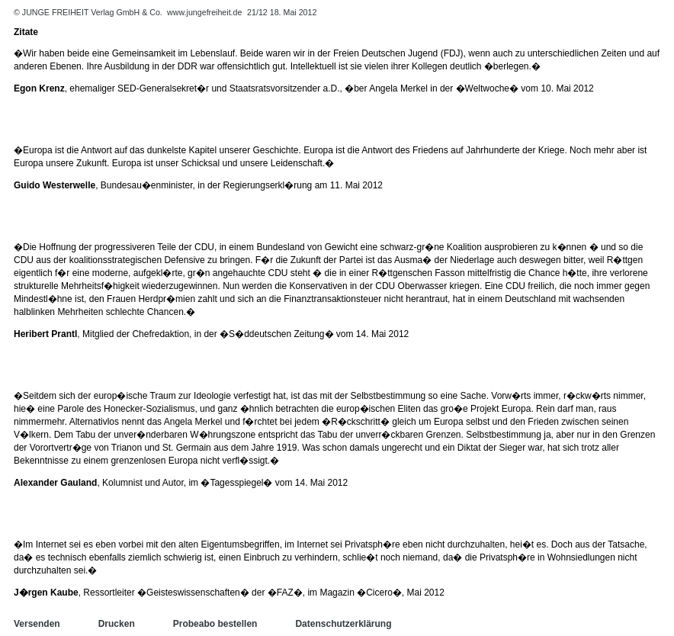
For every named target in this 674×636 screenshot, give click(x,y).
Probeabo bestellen (215, 623)
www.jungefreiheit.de (204, 12)
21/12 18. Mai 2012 (281, 12)
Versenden (37, 623)
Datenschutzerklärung (343, 623)
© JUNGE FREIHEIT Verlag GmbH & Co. (89, 12)
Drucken (116, 623)
